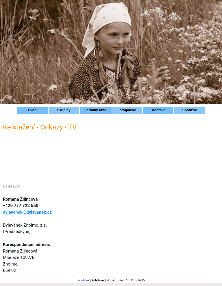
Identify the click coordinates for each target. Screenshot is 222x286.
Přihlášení (98, 280)
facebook (83, 280)
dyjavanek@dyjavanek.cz (27, 212)
